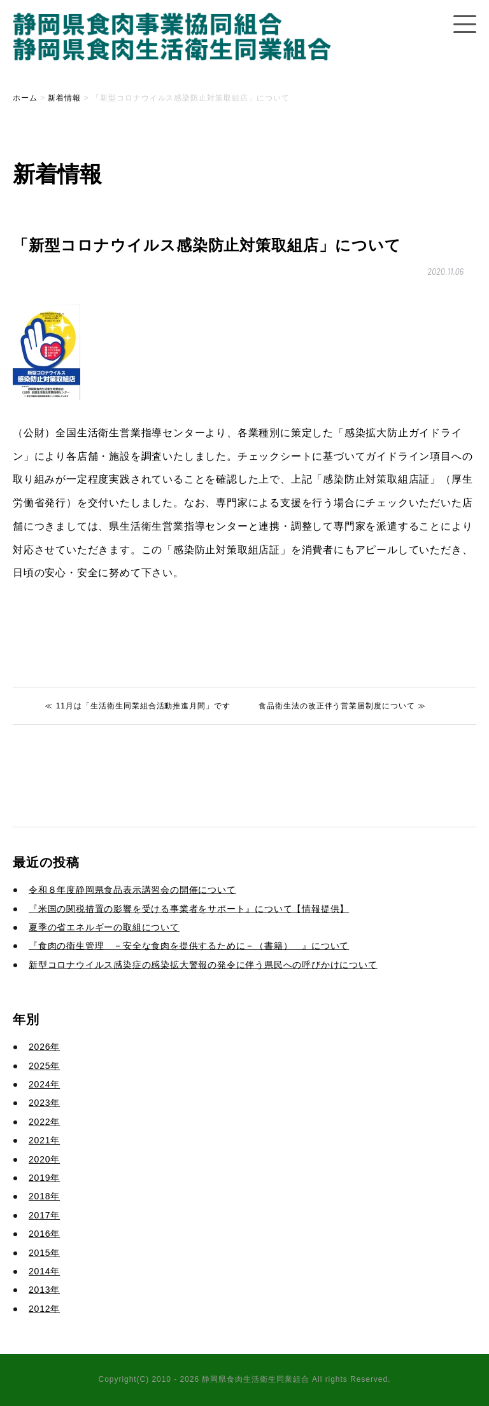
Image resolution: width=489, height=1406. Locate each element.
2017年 (44, 1215)
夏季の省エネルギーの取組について (104, 927)
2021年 (44, 1140)
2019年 (44, 1178)
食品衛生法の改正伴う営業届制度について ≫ (343, 705)
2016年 (44, 1234)
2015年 (44, 1253)
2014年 (44, 1271)
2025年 (44, 1066)
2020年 (44, 1159)
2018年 (44, 1196)
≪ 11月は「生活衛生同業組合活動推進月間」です (137, 705)
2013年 (44, 1290)
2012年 (44, 1309)
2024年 (44, 1084)
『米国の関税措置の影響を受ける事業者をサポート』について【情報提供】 (189, 909)
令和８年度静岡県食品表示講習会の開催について (132, 890)
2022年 (44, 1122)
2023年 (44, 1103)
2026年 (44, 1047)
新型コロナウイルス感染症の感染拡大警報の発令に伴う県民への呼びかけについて (203, 965)
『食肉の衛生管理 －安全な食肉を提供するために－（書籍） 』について (189, 946)
